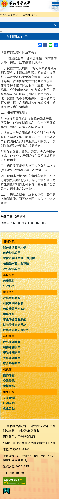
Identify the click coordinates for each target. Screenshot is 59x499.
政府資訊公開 (11, 252)
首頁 (15, 14)
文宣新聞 (9, 397)
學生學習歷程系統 (14, 319)
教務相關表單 (11, 342)
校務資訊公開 (11, 268)
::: (1, 19)
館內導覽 (9, 375)
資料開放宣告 (30, 14)
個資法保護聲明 (29, 430)
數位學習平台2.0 (14, 308)
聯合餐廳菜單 (11, 363)
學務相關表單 (11, 352)
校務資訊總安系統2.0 (16, 330)
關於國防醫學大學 (14, 247)
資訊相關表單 (11, 358)
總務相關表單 (11, 347)
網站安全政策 (40, 426)
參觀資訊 (9, 386)
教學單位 (9, 280)
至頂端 (20, 216)
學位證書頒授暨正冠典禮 (19, 258)
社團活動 (9, 403)
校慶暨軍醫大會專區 (16, 263)
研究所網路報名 (13, 303)
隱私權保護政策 (17, 426)
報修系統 (9, 314)
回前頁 (6, 216)
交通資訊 (9, 380)
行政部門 (9, 286)
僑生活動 (9, 408)
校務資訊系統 (11, 298)
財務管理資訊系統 (14, 324)
